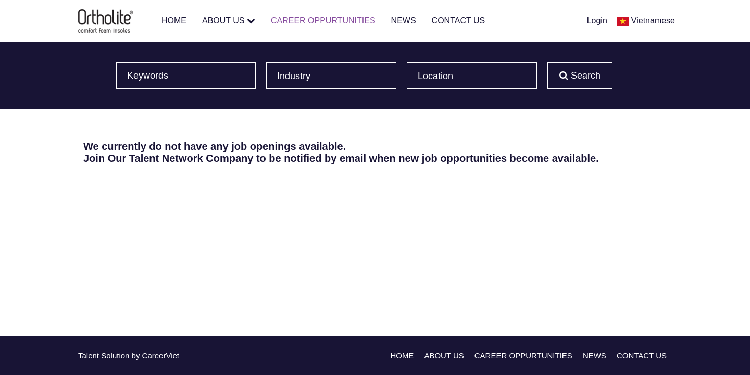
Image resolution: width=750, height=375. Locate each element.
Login (597, 20)
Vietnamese (653, 20)
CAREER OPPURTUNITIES (323, 20)
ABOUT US (228, 20)
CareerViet (160, 355)
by (137, 355)
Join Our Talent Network (143, 158)
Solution (116, 355)
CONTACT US (458, 20)
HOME (173, 20)
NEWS (403, 20)
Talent (89, 355)
